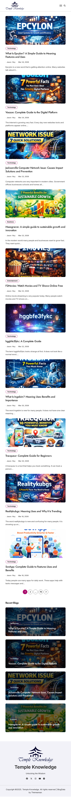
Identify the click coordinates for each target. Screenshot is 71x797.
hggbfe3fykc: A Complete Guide (23, 342)
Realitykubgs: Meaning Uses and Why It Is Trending (33, 512)
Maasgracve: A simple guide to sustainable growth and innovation (35, 228)
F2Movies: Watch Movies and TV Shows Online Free (34, 286)
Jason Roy (11, 62)
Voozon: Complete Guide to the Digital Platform (31, 112)
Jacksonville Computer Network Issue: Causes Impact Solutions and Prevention (34, 169)
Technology (11, 48)
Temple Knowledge (36, 767)
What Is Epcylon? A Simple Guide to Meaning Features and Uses (30, 55)
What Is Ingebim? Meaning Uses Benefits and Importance (30, 399)
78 (41, 592)
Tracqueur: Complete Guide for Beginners (28, 456)
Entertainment (12, 281)
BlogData (61, 790)
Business (10, 222)
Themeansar (36, 793)
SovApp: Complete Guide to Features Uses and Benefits (31, 569)
